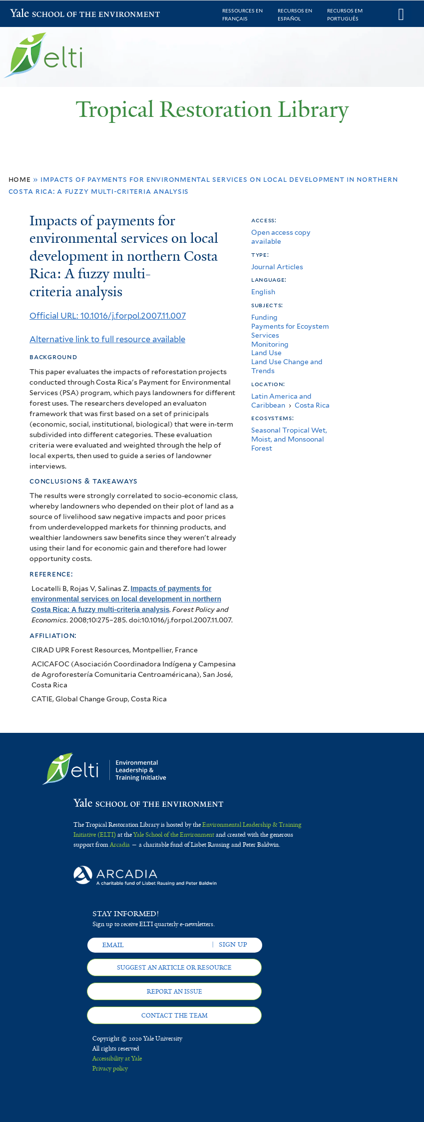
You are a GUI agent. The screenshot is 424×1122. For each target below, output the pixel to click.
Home (19, 179)
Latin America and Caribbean (281, 400)
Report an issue (174, 992)
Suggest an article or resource (174, 968)
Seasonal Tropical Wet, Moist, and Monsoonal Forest (289, 439)
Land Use (266, 353)
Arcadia (120, 845)
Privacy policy (110, 1069)
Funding (264, 317)
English (263, 292)
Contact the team (174, 1016)
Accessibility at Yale (117, 1059)
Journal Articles (277, 267)
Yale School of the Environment (36, 14)
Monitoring (270, 344)
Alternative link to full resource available (107, 339)
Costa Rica (312, 405)
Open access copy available (281, 236)
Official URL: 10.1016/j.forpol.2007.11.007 (107, 316)
